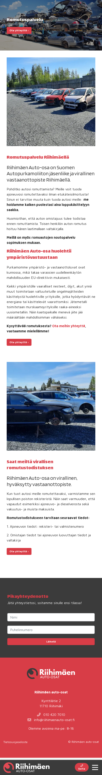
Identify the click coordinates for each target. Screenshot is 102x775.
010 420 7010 (51, 715)
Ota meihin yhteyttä (68, 326)
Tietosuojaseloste (15, 742)
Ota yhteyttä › (19, 30)
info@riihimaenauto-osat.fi (51, 720)
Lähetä (51, 641)
